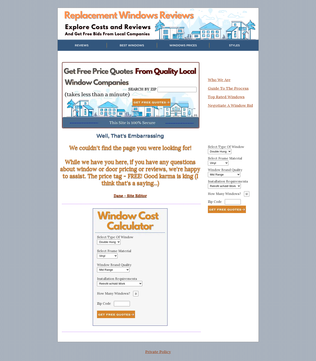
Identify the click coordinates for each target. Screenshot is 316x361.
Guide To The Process (228, 88)
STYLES (234, 45)
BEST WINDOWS (132, 45)
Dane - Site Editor (130, 195)
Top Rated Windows (226, 96)
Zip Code (104, 303)
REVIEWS (81, 45)
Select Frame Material (114, 251)
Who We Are (219, 79)
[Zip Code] (122, 303)
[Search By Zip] (177, 89)
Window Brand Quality (114, 265)
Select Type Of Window (115, 237)
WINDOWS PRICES (183, 45)
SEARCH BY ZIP (142, 89)
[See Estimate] (116, 314)
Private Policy (158, 351)
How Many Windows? (113, 293)
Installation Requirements (117, 279)
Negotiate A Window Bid (230, 105)
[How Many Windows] (135, 293)
